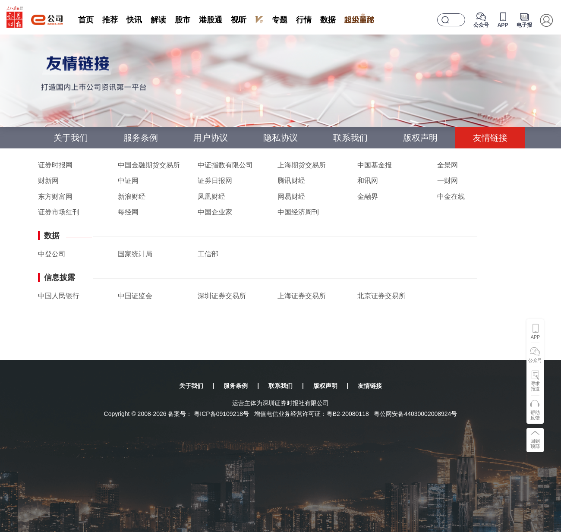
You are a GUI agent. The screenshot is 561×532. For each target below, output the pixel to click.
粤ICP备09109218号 (221, 413)
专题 (279, 20)
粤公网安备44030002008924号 (415, 413)
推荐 (110, 20)
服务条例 (140, 137)
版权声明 (420, 137)
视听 (238, 20)
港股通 (210, 20)
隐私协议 (280, 137)
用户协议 (210, 137)
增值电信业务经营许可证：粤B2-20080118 (311, 413)
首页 (86, 20)
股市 (182, 20)
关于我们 (71, 137)
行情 (304, 20)
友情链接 (490, 137)
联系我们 (350, 137)
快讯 (134, 20)
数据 (328, 20)
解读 (158, 20)
